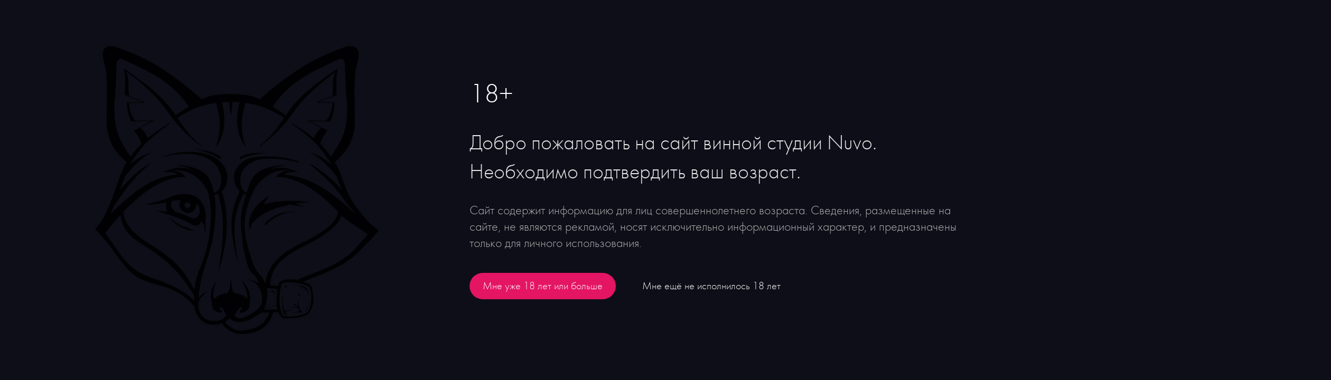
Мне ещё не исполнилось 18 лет (711, 286)
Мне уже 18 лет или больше (543, 286)
